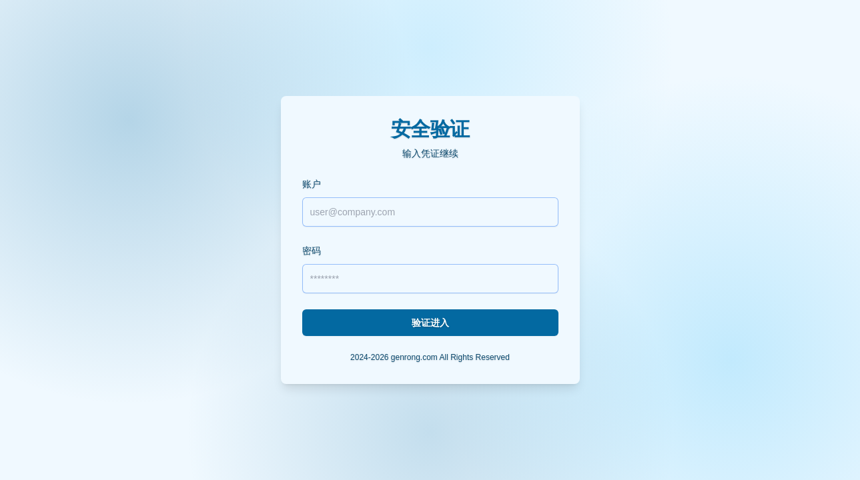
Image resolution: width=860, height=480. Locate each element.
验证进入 (430, 322)
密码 (311, 250)
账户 (311, 184)
